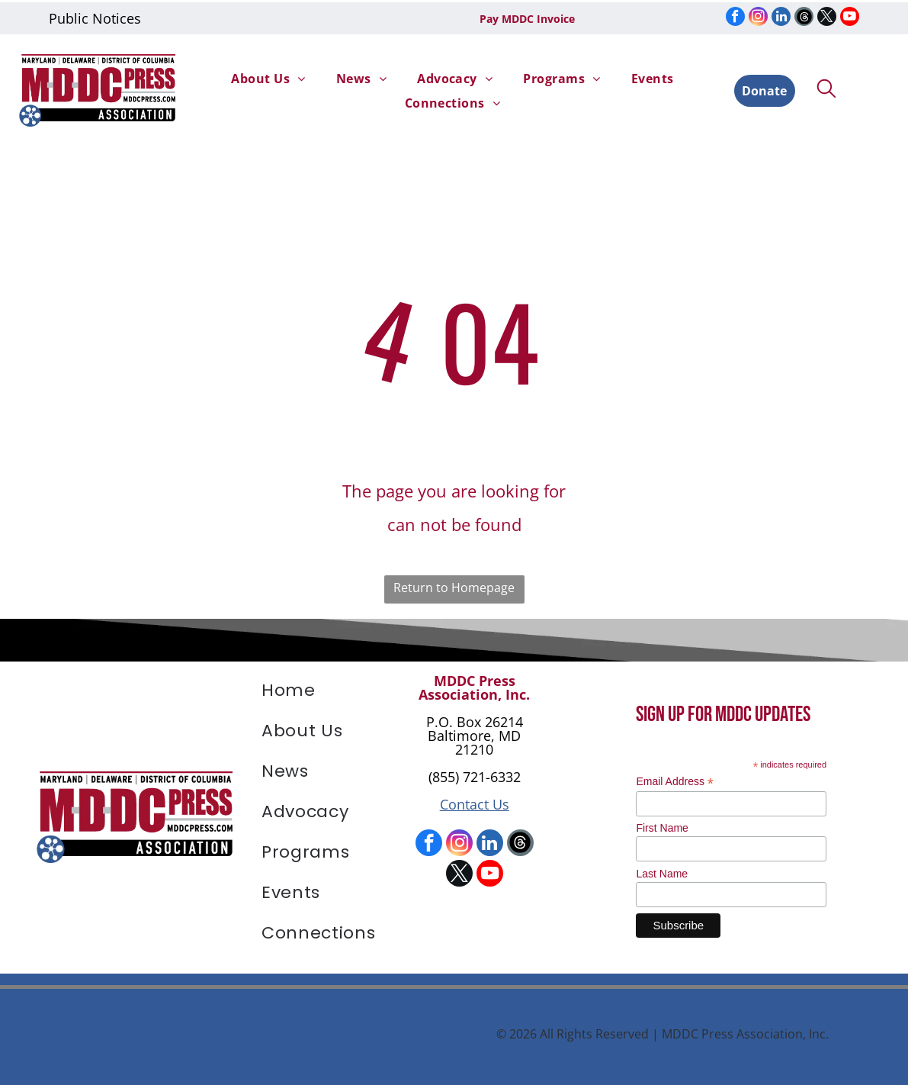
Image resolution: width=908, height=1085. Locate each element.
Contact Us (474, 799)
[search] (826, 87)
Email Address (675, 776)
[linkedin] (781, 16)
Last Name (662, 868)
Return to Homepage (454, 582)
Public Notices (95, 16)
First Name (662, 823)
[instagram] (758, 16)
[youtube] (849, 16)
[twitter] (826, 16)
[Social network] (803, 16)
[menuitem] (268, 75)
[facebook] (735, 16)
